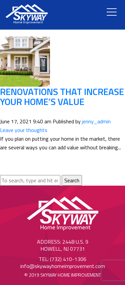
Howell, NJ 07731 (62, 249)
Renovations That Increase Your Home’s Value (62, 96)
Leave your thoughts (23, 130)
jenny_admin (96, 121)
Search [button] (71, 180)
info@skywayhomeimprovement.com (62, 266)
